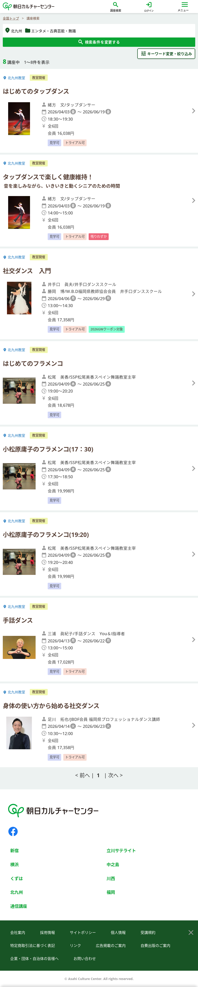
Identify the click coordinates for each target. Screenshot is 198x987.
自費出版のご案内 (155, 945)
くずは (16, 878)
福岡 (111, 892)
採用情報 (47, 932)
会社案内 (17, 932)
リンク (75, 945)
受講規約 (148, 932)
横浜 (14, 864)
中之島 (113, 864)
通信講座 (18, 906)
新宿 (14, 850)
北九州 (16, 892)
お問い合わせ (85, 958)
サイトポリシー (83, 932)
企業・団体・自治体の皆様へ (34, 958)
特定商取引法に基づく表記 (32, 945)
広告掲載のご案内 (111, 945)
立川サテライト (121, 850)
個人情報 (118, 932)
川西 (111, 878)
